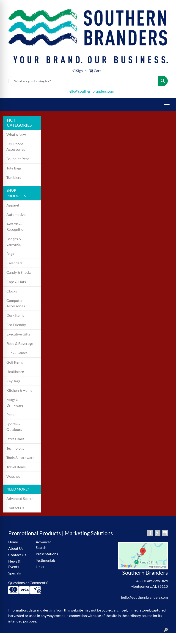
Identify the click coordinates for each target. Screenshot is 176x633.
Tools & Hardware (20, 457)
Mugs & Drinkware (14, 402)
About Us (15, 548)
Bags (10, 253)
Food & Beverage (19, 343)
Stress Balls (15, 439)
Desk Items (15, 315)
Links (40, 566)
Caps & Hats (16, 281)
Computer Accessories (15, 303)
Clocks (11, 291)
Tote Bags (14, 168)
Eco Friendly (16, 324)
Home (13, 542)
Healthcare (15, 371)
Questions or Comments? (28, 582)
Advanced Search (19, 498)
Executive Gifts (18, 334)
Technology (15, 448)
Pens (10, 414)
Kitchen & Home (19, 390)
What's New (16, 134)
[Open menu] (166, 104)
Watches (13, 476)
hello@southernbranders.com (90, 91)
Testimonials (45, 560)
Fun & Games (17, 353)
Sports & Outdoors (14, 427)
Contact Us (15, 508)
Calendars (14, 263)
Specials (14, 573)
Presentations (47, 554)
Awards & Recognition (15, 226)
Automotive (15, 214)
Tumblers (13, 177)
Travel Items (16, 467)
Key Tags (13, 381)
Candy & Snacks (18, 272)
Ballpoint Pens (17, 158)
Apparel (12, 205)
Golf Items (14, 362)
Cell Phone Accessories (15, 146)
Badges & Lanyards (13, 241)
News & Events (14, 564)
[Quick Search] (83, 81)
